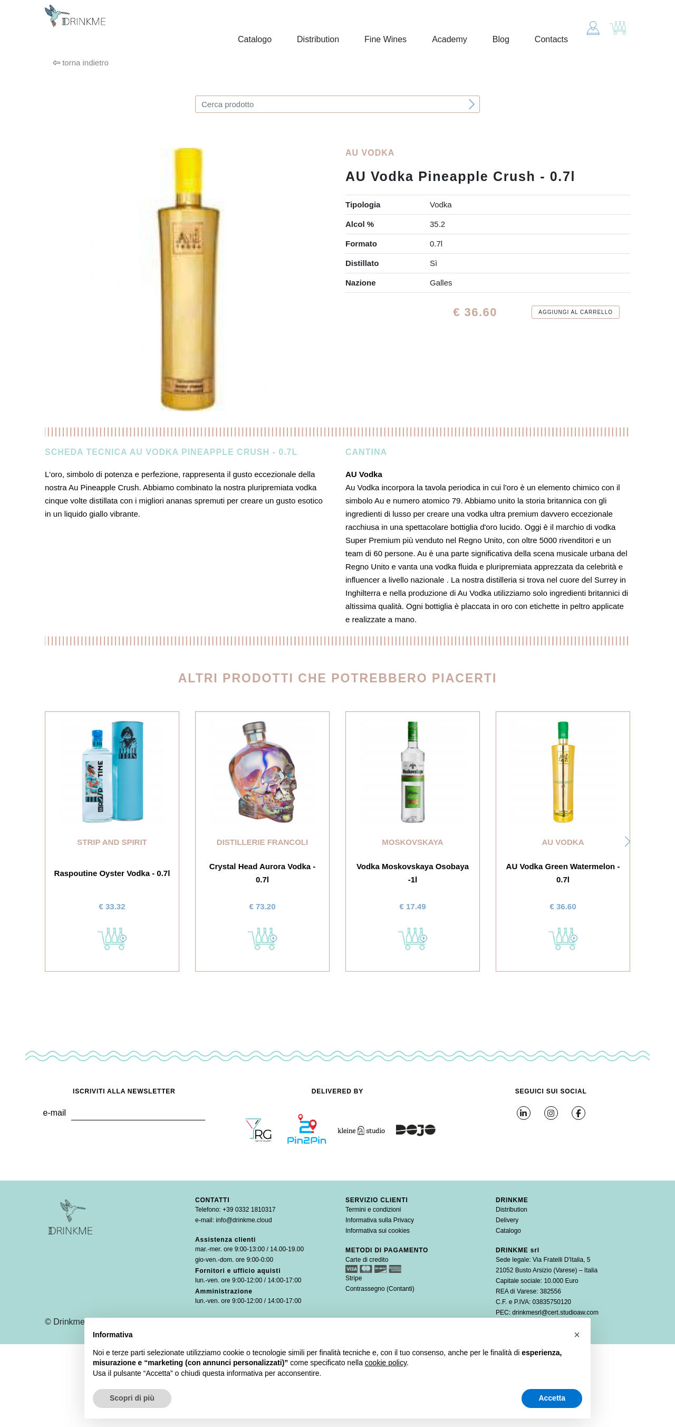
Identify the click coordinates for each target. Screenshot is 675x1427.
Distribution (318, 39)
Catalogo (255, 39)
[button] (627, 841)
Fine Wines (385, 39)
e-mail (54, 1112)
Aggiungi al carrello (575, 312)
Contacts (551, 39)
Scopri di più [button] (132, 1398)
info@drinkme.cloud (244, 1220)
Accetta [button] (551, 1398)
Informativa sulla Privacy (379, 1220)
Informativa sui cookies (377, 1230)
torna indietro (81, 62)
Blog (501, 39)
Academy (449, 39)
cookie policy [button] (386, 1362)
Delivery (507, 1220)
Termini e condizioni (373, 1209)
